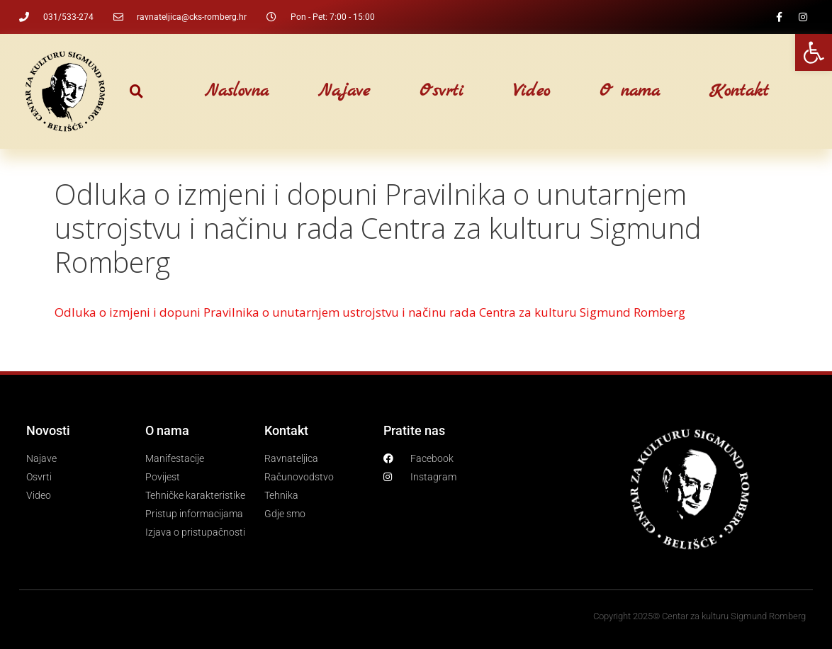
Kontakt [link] (739, 91)
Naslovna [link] (237, 91)
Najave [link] (344, 91)
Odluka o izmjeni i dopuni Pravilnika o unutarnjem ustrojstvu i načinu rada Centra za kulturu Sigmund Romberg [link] (370, 312)
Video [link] (531, 91)
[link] (813, 52)
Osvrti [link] (441, 91)
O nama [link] (630, 91)
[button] (136, 91)
